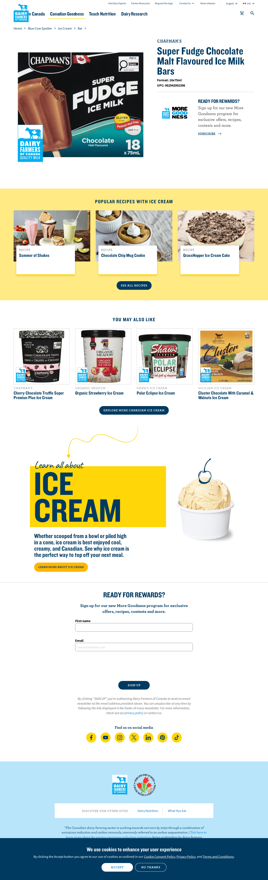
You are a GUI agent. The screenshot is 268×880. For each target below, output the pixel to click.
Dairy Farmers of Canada (21, 13)
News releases (207, 3)
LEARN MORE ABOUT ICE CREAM (61, 567)
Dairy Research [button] (173, 14)
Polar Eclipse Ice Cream (156, 393)
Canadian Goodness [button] (94, 14)
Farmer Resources (140, 3)
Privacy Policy (186, 856)
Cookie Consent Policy (159, 856)
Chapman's (169, 41)
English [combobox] (230, 3)
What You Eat (177, 811)
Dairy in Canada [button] (53, 14)
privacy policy (134, 713)
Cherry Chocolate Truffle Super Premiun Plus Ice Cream (39, 395)
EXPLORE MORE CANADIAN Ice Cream (134, 410)
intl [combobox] (249, 3)
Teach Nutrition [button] (135, 14)
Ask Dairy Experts (117, 3)
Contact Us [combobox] (185, 3)
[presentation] (134, 666)
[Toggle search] (252, 14)
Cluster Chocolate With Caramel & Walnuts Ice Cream (226, 395)
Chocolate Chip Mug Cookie (123, 255)
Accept (117, 867)
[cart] (242, 14)
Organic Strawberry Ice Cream (99, 393)
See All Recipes (134, 285)
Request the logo (164, 3)
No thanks (150, 867)
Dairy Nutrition (148, 811)
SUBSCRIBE (210, 133)
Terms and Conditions (218, 856)
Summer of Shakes (34, 255)
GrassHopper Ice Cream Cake (206, 255)
